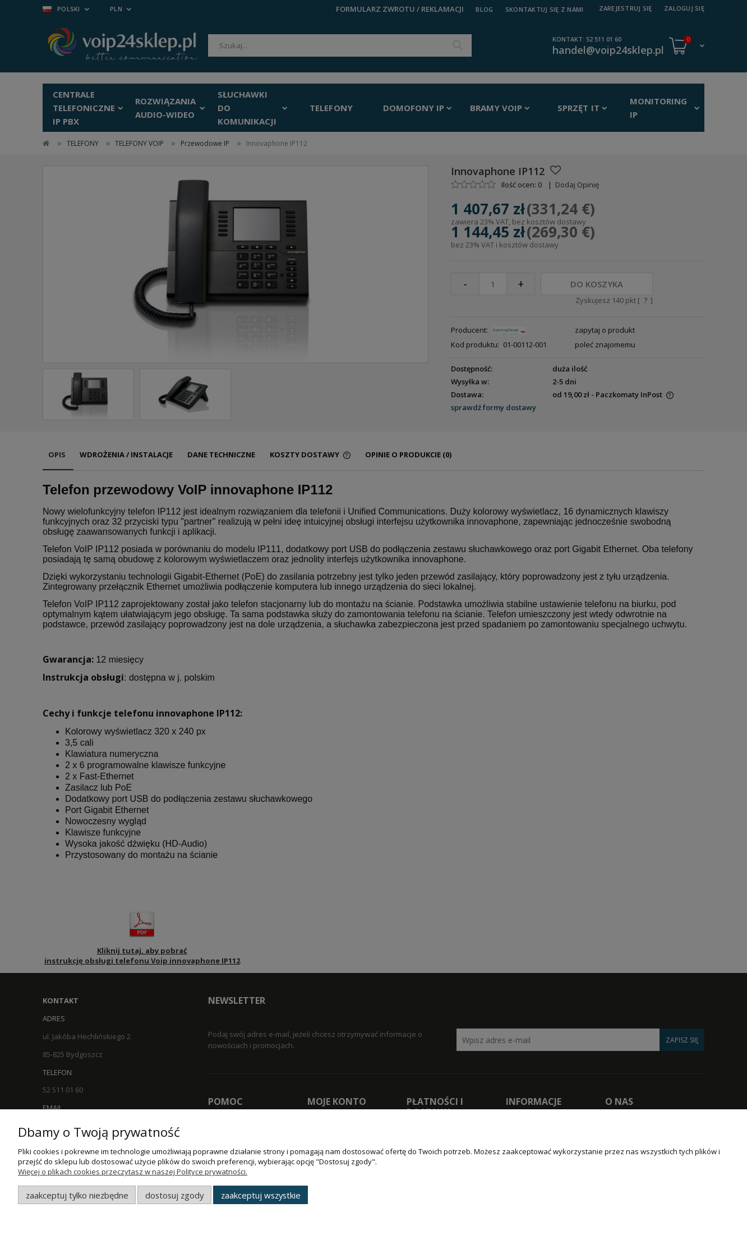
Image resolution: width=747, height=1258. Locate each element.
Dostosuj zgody (174, 1195)
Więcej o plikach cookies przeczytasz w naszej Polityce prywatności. (132, 1172)
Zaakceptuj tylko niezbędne (77, 1195)
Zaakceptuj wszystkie (261, 1195)
